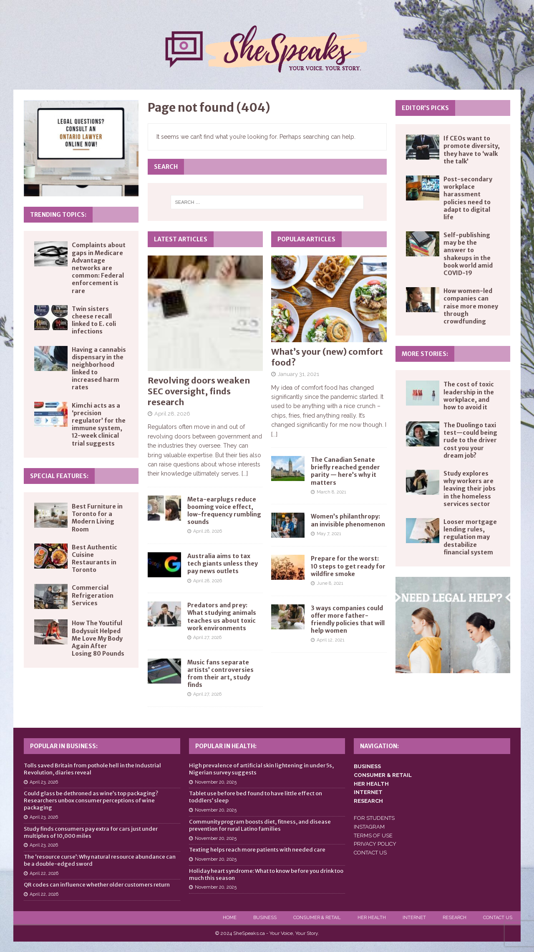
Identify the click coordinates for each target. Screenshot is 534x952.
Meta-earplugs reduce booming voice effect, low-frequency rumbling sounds (224, 511)
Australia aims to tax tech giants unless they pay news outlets (222, 563)
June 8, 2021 (330, 583)
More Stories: (425, 354)
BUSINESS (367, 766)
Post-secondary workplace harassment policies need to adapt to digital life (467, 198)
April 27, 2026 (207, 637)
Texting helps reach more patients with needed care (257, 849)
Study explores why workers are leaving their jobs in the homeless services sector (469, 489)
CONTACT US (370, 852)
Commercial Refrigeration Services (92, 595)
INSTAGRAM (369, 827)
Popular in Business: (64, 746)
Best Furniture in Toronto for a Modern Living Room (97, 518)
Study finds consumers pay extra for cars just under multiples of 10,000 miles (91, 832)
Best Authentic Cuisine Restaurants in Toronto (94, 559)
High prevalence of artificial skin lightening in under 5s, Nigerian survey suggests (261, 769)
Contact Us (497, 917)
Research (454, 917)
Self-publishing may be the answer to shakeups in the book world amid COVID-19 (468, 254)
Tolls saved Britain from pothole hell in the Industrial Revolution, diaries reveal (92, 769)
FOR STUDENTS (374, 818)
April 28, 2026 (172, 414)
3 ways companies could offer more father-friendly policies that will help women (348, 619)
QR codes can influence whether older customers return (97, 884)
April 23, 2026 (44, 782)
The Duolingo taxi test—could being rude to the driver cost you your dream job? (470, 440)
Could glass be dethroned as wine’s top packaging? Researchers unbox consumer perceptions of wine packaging (91, 800)
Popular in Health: (226, 746)
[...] (245, 473)
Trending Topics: (58, 214)
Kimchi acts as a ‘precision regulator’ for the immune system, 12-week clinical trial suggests (99, 424)
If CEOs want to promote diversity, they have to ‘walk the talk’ (471, 150)
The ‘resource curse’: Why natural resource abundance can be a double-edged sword (100, 860)
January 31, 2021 (298, 374)
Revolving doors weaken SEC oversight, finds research (199, 391)
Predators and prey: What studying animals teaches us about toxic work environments (221, 616)
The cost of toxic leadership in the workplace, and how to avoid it (468, 396)
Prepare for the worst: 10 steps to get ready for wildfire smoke (348, 566)
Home (230, 917)
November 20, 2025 (216, 782)
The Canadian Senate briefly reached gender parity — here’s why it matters (345, 471)
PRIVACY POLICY (375, 844)
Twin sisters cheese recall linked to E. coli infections (94, 320)
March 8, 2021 (331, 492)
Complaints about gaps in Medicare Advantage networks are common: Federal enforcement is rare (99, 267)
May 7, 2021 (329, 533)
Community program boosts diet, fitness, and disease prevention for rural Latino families (260, 825)
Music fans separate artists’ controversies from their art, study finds (220, 674)
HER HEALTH (371, 784)
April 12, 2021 (331, 640)
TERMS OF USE (373, 835)
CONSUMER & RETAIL (383, 775)
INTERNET (368, 792)
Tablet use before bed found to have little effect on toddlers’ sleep (255, 797)
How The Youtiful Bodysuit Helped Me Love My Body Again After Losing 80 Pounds (98, 638)
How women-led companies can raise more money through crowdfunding (470, 306)
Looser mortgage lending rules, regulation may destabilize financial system (470, 537)
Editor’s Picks (425, 108)
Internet (414, 917)
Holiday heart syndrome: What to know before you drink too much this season (266, 874)
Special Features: (59, 476)
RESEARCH (368, 801)
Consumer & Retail (317, 917)
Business (265, 917)
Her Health (372, 917)
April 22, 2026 (44, 873)
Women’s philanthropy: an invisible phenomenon (348, 520)
